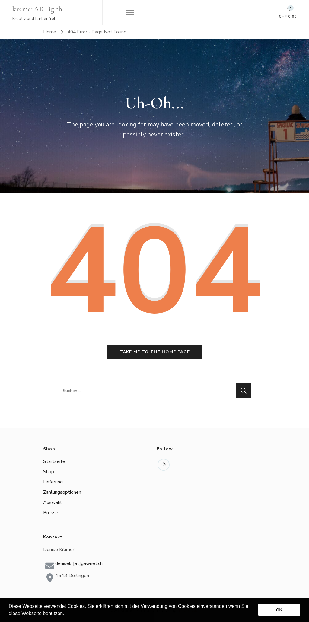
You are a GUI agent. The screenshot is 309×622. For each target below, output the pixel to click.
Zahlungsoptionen (62, 492)
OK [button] (279, 610)
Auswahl (52, 502)
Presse (50, 512)
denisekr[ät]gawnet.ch (79, 563)
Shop (48, 471)
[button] (66, 614)
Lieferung (53, 482)
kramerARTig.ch (37, 9)
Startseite (54, 461)
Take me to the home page (154, 352)
